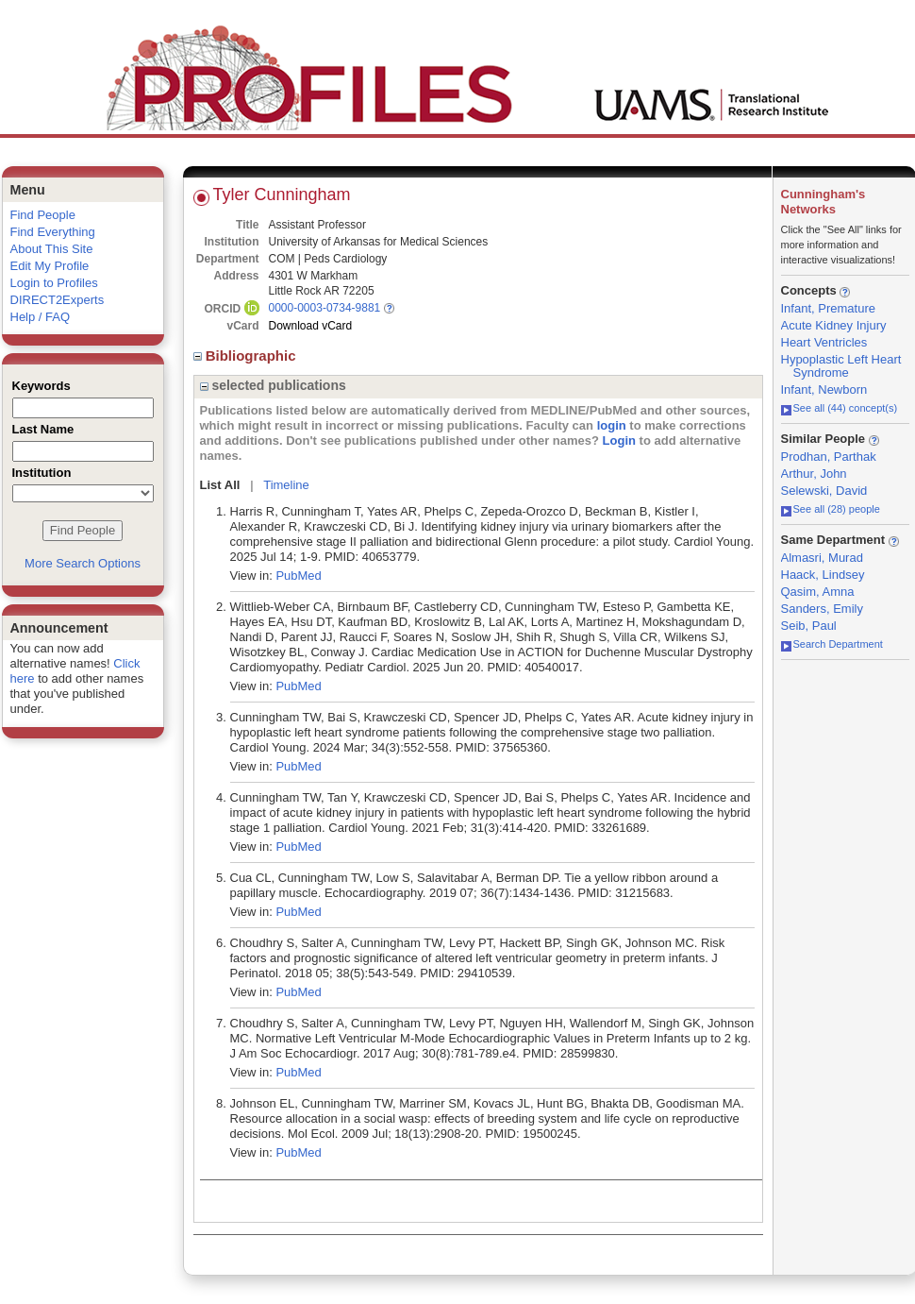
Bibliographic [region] (246, 355)
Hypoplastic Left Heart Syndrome (841, 366)
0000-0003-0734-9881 (325, 307)
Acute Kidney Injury (834, 325)
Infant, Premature (828, 308)
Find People (42, 215)
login (611, 425)
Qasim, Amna (818, 591)
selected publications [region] (273, 385)
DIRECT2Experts (57, 300)
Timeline (286, 485)
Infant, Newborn (824, 389)
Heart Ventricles (824, 342)
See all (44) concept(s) (839, 408)
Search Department (832, 644)
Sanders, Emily (822, 608)
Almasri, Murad (822, 557)
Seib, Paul (809, 625)
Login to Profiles (54, 283)
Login (619, 440)
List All (220, 485)
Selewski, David (824, 490)
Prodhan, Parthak (828, 456)
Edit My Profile (50, 266)
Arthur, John (814, 473)
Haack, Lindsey (823, 574)
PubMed (298, 575)
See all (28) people (830, 509)
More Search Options (83, 563)
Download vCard (311, 325)
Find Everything (52, 232)
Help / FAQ (40, 317)
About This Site (51, 249)
